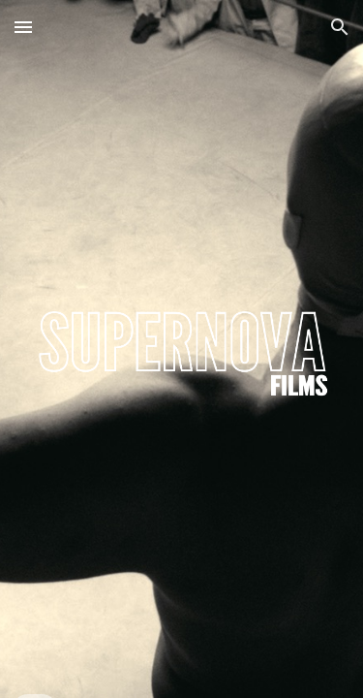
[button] (23, 26)
